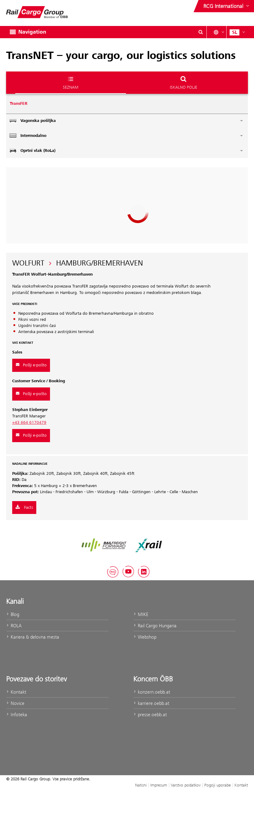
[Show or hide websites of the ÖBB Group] (227, 6)
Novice (15, 703)
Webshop (144, 637)
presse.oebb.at (150, 714)
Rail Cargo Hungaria (155, 626)
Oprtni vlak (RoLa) (126, 150)
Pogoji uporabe (217, 785)
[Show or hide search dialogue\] (201, 32)
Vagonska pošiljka (126, 120)
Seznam (70, 82)
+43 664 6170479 (29, 422)
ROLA (14, 626)
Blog (12, 614)
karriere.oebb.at (151, 703)
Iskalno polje (183, 82)
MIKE (140, 614)
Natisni (141, 785)
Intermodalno (126, 135)
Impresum (158, 785)
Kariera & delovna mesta (32, 637)
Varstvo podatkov (186, 785)
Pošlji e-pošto (31, 365)
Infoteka (16, 714)
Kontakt (16, 692)
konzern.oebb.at (151, 692)
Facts (24, 507)
